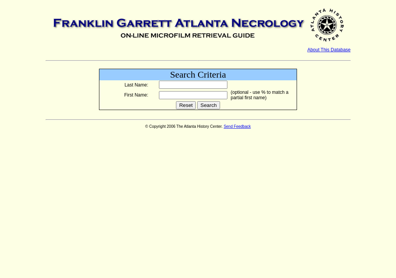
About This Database (329, 50)
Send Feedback (237, 126)
